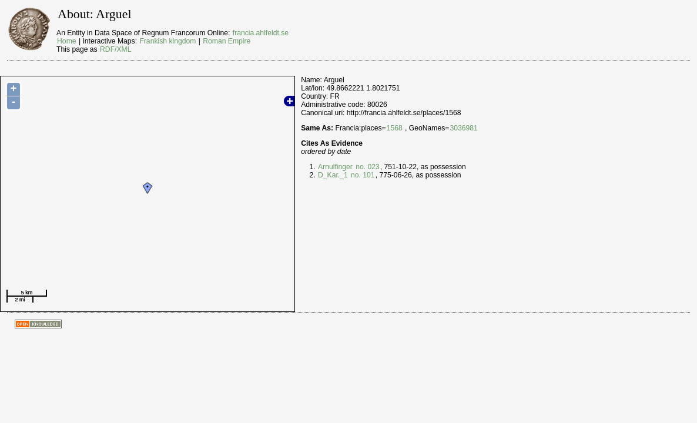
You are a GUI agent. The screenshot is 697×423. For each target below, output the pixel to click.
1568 (395, 128)
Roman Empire (226, 41)
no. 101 (362, 175)
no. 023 (367, 167)
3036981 (463, 128)
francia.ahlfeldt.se (261, 33)
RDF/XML (115, 49)
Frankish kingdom (167, 41)
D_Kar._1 (333, 175)
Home (66, 41)
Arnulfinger (335, 167)
